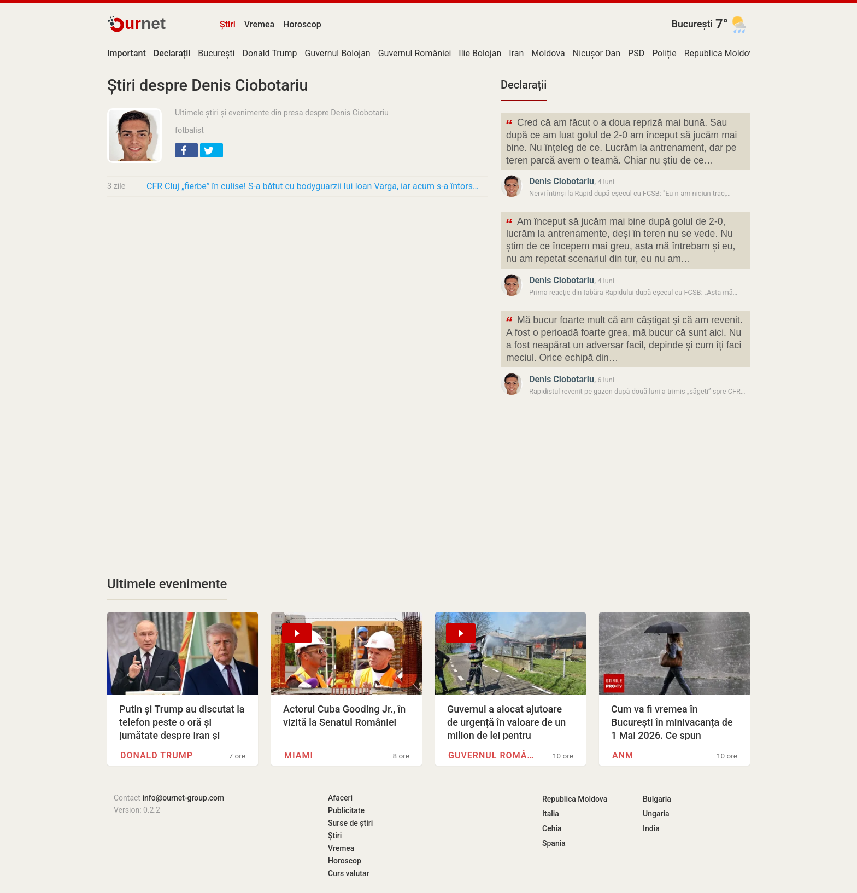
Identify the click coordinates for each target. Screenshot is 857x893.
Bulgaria (657, 799)
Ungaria (656, 813)
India (651, 828)
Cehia (552, 828)
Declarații (524, 84)
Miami (298, 755)
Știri (228, 24)
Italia (550, 813)
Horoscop (302, 24)
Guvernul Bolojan (337, 53)
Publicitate (346, 810)
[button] (186, 150)
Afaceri (340, 797)
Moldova (548, 53)
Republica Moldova (721, 53)
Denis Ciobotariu (561, 181)
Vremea (259, 24)
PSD (636, 53)
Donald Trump (269, 53)
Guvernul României (414, 53)
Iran (516, 53)
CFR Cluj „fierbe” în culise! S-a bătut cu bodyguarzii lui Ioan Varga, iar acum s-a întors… (312, 186)
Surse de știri (350, 823)
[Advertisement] (297, 286)
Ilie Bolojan (480, 53)
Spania (554, 843)
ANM (622, 755)
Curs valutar (348, 873)
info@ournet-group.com (183, 797)
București (692, 24)
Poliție (664, 53)
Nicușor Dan (596, 53)
